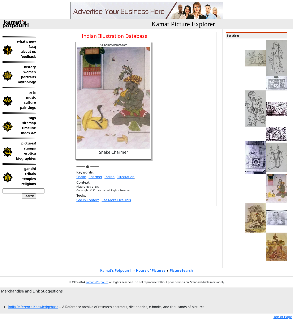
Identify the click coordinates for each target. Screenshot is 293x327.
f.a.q (32, 46)
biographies (26, 158)
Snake (81, 177)
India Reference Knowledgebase (33, 306)
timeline (29, 128)
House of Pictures (150, 270)
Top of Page (282, 317)
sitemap (29, 122)
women (29, 72)
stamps (30, 148)
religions (28, 183)
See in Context (87, 200)
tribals (30, 173)
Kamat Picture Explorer (183, 24)
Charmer (95, 177)
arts (32, 92)
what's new (26, 41)
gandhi (30, 168)
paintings (28, 107)
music (31, 97)
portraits (28, 77)
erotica (30, 153)
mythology (27, 82)
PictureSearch (181, 270)
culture (30, 102)
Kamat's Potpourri (115, 270)
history (30, 67)
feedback (28, 56)
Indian (109, 177)
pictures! (28, 143)
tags (32, 117)
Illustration (125, 177)
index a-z (28, 133)
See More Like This (116, 200)
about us (28, 51)
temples (29, 178)
